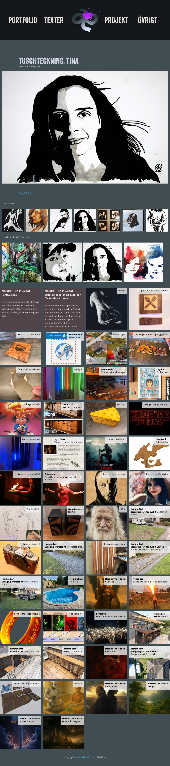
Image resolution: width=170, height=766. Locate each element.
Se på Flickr (25, 193)
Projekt (116, 20)
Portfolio (22, 20)
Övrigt (147, 20)
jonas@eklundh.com (85, 757)
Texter (54, 20)
